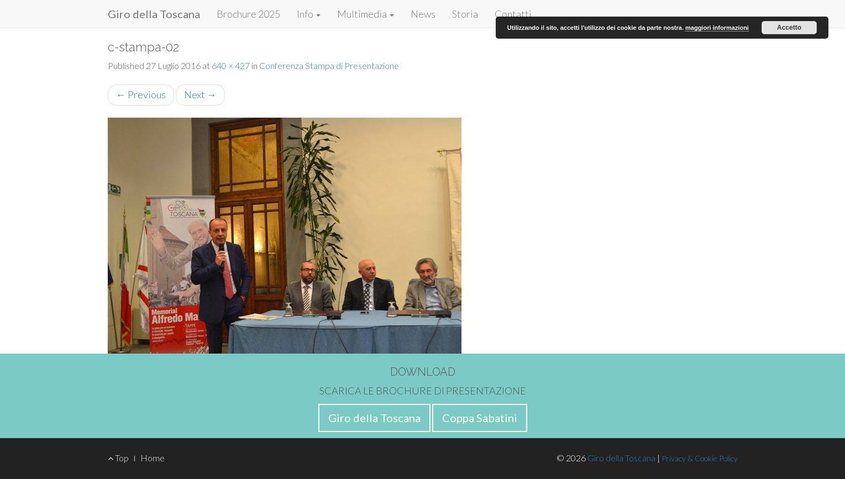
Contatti (513, 14)
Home (152, 457)
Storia (465, 14)
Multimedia (365, 14)
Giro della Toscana (154, 13)
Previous (141, 94)
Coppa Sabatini (479, 417)
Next (200, 94)
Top (118, 457)
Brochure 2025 (248, 14)
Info (309, 14)
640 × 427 (231, 65)
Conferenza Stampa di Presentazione (329, 65)
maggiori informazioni (717, 27)
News (423, 14)
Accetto (789, 27)
